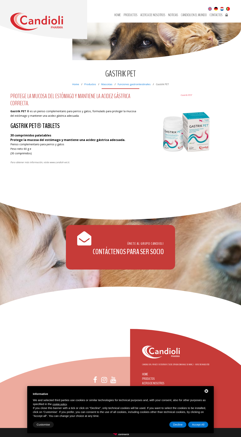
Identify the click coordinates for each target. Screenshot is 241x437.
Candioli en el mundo (194, 15)
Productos (130, 15)
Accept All (198, 424)
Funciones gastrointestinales (134, 84)
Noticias (173, 15)
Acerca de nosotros (152, 15)
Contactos (216, 15)
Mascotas (106, 84)
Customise (43, 424)
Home (117, 15)
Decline (178, 424)
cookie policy (60, 404)
